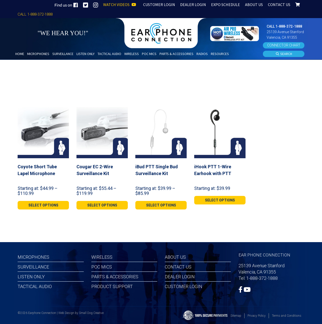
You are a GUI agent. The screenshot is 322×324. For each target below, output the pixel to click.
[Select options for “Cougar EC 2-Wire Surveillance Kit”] (102, 205)
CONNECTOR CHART (283, 45)
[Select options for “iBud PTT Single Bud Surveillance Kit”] (161, 205)
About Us (175, 257)
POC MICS (101, 266)
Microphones (33, 257)
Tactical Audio (35, 286)
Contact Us (178, 266)
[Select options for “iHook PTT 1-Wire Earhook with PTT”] (220, 200)
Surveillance (33, 266)
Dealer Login (180, 276)
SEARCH (283, 54)
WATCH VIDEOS (119, 4)
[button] (235, 33)
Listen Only (31, 276)
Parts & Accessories (114, 276)
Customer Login (183, 286)
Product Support (112, 286)
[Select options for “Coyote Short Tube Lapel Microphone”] (43, 205)
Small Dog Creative (91, 313)
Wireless (101, 257)
